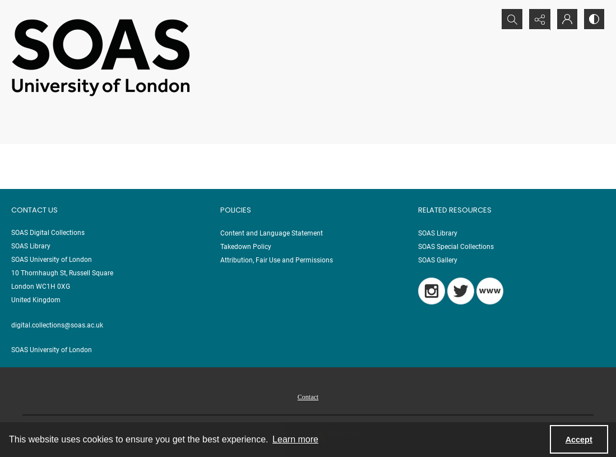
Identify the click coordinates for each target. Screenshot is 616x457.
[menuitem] (308, 396)
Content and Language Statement (271, 233)
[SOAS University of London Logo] (101, 57)
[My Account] (565, 19)
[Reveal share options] (537, 19)
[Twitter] (460, 291)
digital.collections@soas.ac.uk (57, 325)
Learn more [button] (295, 439)
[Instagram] (431, 291)
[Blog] (489, 291)
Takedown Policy (245, 247)
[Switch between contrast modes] (593, 19)
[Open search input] (509, 19)
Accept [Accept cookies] (579, 439)
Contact (308, 397)
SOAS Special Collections (456, 247)
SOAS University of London (51, 350)
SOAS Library (437, 233)
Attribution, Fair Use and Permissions (276, 260)
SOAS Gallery (437, 260)
